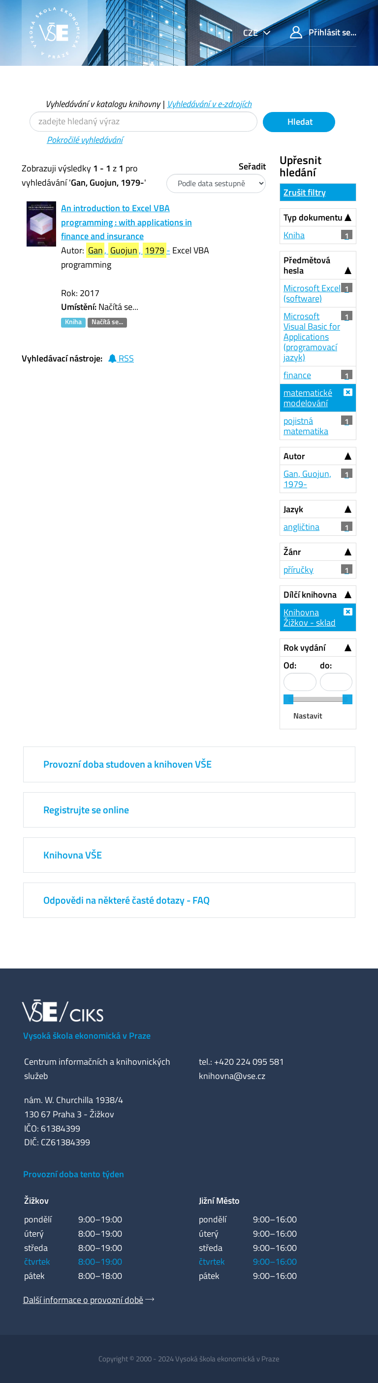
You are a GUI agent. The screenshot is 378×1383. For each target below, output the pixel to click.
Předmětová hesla (307, 265)
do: (326, 665)
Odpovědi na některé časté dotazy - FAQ (126, 900)
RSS (121, 358)
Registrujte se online (86, 809)
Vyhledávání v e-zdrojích (209, 104)
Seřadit (252, 166)
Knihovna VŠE (72, 854)
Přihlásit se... (323, 32)
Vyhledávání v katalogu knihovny (102, 104)
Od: (290, 665)
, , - (128, 250)
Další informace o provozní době (83, 1299)
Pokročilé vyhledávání (85, 139)
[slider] (288, 699)
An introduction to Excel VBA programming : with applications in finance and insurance (126, 222)
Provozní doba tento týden (73, 1174)
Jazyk (293, 509)
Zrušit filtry (305, 192)
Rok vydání (304, 647)
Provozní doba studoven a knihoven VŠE (127, 764)
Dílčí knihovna (310, 594)
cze (251, 32)
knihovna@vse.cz (232, 1075)
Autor (294, 456)
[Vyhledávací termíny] (143, 121)
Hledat (299, 121)
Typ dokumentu (313, 217)
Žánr (292, 551)
